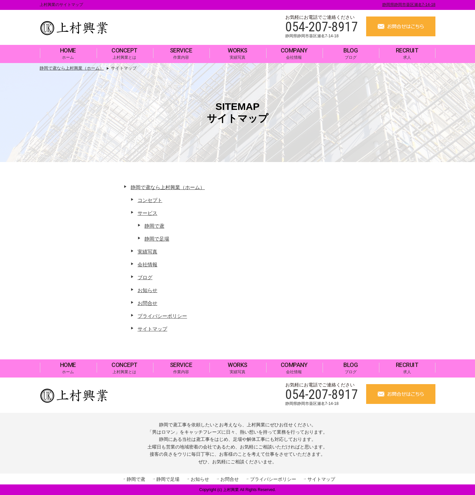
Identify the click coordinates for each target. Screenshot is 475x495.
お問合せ (147, 303)
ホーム (68, 53)
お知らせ (147, 290)
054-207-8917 (321, 27)
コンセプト (150, 200)
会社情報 (294, 53)
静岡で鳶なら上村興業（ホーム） (168, 187)
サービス (147, 213)
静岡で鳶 (154, 226)
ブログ (350, 53)
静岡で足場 (156, 239)
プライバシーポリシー (162, 316)
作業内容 (181, 53)
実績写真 (237, 53)
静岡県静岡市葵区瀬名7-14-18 (408, 4)
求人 (407, 53)
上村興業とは (124, 53)
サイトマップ (152, 329)
